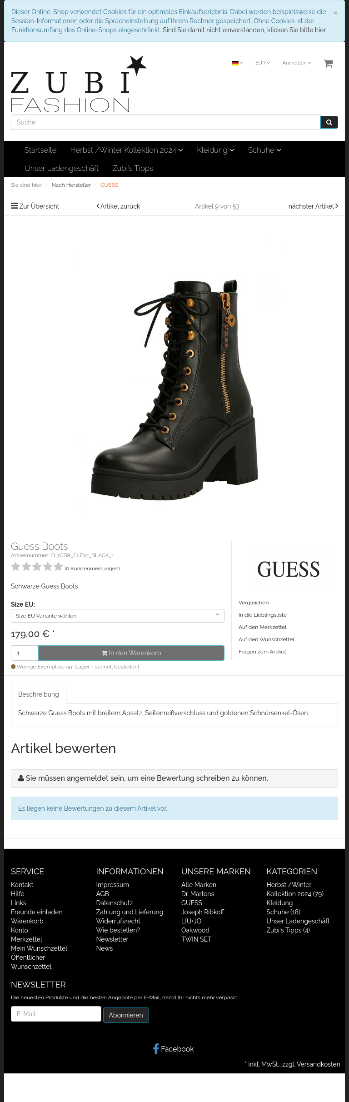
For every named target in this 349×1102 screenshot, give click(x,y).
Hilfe (18, 894)
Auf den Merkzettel (262, 627)
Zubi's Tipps (132, 168)
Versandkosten (318, 1064)
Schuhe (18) (283, 912)
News (104, 948)
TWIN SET (196, 939)
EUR (262, 63)
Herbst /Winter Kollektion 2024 (126, 150)
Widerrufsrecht (118, 921)
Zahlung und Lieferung (130, 912)
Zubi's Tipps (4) (288, 930)
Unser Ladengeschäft (62, 168)
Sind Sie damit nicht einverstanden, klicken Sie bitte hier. (244, 30)
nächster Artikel (312, 206)
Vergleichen (254, 602)
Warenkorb (27, 921)
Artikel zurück (120, 206)
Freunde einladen (37, 912)
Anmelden (296, 63)
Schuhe (264, 150)
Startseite (40, 150)
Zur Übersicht (40, 206)
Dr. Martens (197, 894)
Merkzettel (26, 939)
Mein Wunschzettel (39, 948)
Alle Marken (198, 884)
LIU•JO (191, 921)
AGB (102, 894)
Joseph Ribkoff (202, 912)
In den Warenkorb (131, 653)
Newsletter (112, 939)
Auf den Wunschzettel (266, 639)
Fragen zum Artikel (262, 651)
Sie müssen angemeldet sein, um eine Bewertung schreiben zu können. (147, 778)
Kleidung (215, 150)
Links (18, 903)
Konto (19, 930)
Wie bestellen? (118, 930)
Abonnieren (126, 1015)
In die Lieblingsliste (263, 615)
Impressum (113, 884)
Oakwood (195, 930)
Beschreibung (38, 694)
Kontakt (22, 884)
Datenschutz (114, 903)
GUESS (191, 903)
